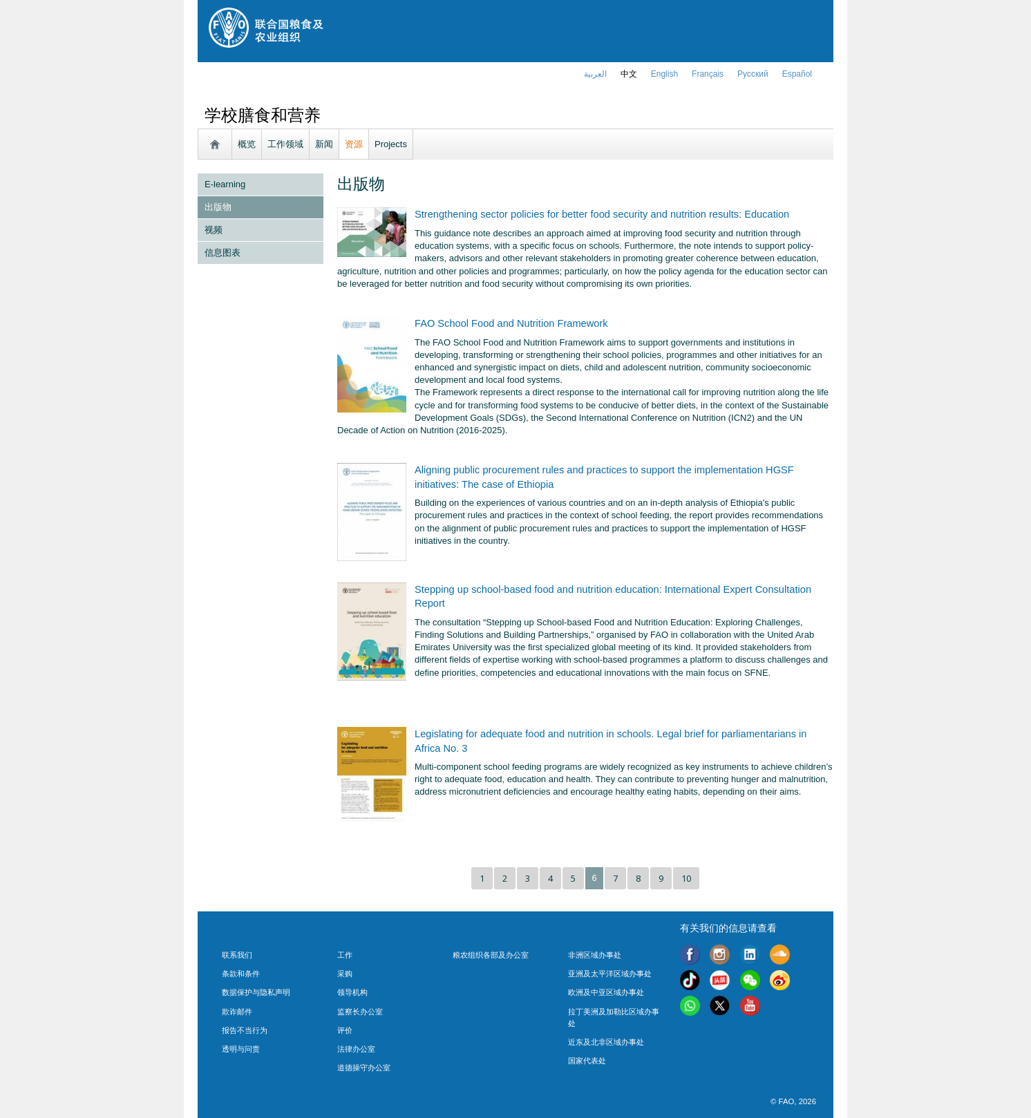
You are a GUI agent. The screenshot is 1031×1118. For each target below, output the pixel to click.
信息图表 (222, 252)
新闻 (324, 144)
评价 (344, 1030)
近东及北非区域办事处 (606, 1042)
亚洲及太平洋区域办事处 (610, 973)
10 (686, 878)
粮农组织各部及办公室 (491, 955)
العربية (595, 74)
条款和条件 (241, 973)
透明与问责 (241, 1049)
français (707, 74)
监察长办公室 (360, 1011)
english (664, 74)
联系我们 (237, 955)
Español (797, 74)
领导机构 (352, 992)
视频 (214, 230)
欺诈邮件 (237, 1011)
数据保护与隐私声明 (256, 992)
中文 (629, 74)
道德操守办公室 (363, 1067)
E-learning (225, 184)
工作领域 (285, 144)
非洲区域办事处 (594, 955)
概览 (247, 144)
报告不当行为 (244, 1030)
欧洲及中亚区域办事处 (606, 992)
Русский (752, 74)
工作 (344, 955)
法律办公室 (356, 1049)
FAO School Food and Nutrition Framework (511, 323)
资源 (354, 144)
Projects (391, 144)
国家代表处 (587, 1061)
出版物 (218, 207)
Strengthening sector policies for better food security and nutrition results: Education (602, 214)
